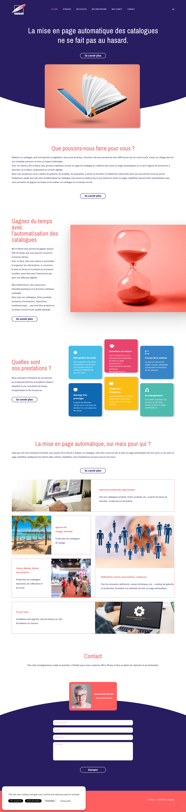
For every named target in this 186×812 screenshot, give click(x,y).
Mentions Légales (166, 799)
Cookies (151, 799)
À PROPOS (67, 9)
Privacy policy (65, 801)
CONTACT (131, 9)
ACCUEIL (54, 9)
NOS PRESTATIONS (99, 9)
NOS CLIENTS (117, 9)
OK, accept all (15, 801)
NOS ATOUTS (81, 9)
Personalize (50, 801)
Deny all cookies (33, 801)
